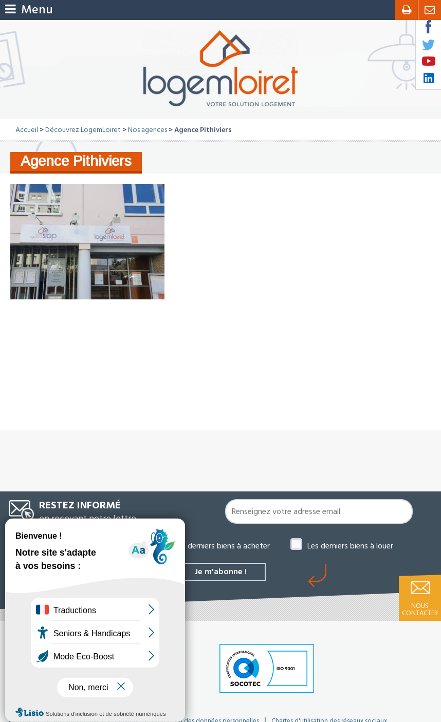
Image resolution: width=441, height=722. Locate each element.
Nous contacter (420, 609)
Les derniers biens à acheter (222, 546)
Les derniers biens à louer (350, 546)
